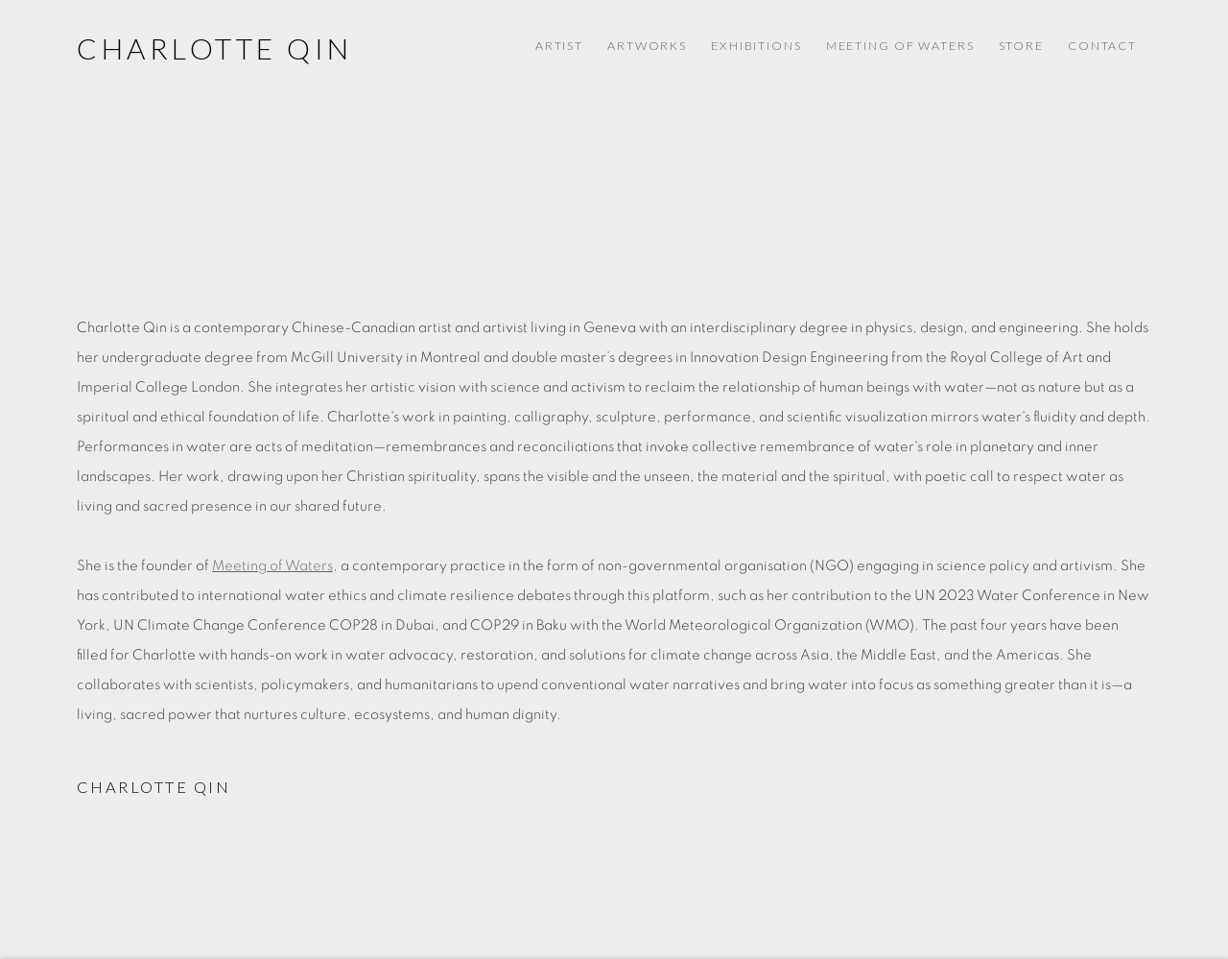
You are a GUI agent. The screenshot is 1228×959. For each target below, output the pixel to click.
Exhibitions (756, 45)
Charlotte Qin (215, 48)
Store (1021, 45)
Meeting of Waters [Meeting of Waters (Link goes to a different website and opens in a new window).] (900, 45)
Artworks (647, 45)
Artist (559, 45)
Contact (1102, 45)
